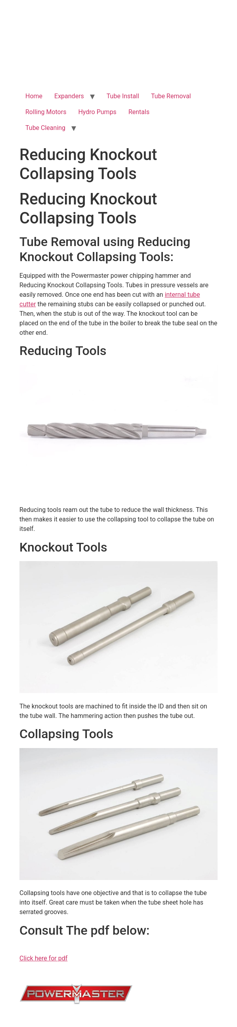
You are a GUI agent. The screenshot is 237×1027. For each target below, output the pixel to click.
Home (33, 96)
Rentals (138, 112)
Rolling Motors (45, 112)
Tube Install (123, 96)
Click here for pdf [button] (43, 958)
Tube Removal (171, 96)
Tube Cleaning (45, 128)
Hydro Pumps (97, 112)
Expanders (69, 96)
